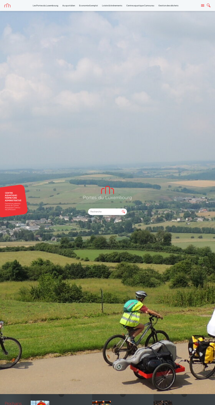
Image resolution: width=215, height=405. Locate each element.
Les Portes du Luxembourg (45, 5)
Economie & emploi (88, 5)
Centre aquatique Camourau (140, 5)
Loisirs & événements (112, 5)
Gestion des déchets (168, 5)
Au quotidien (68, 5)
